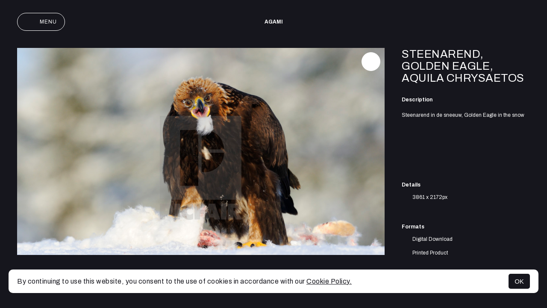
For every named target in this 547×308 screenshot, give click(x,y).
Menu (41, 22)
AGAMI (274, 22)
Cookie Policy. (329, 281)
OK (519, 281)
